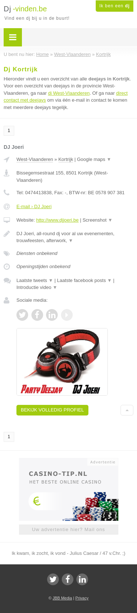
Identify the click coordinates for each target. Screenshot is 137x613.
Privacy (81, 598)
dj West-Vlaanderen (69, 93)
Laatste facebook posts (84, 280)
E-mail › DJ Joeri (34, 206)
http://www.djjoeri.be (57, 220)
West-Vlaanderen (34, 159)
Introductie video (36, 287)
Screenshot (98, 220)
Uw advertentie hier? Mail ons (68, 529)
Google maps (94, 159)
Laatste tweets (34, 280)
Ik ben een (114, 5)
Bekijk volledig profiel (52, 410)
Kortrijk (65, 159)
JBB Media (62, 598)
